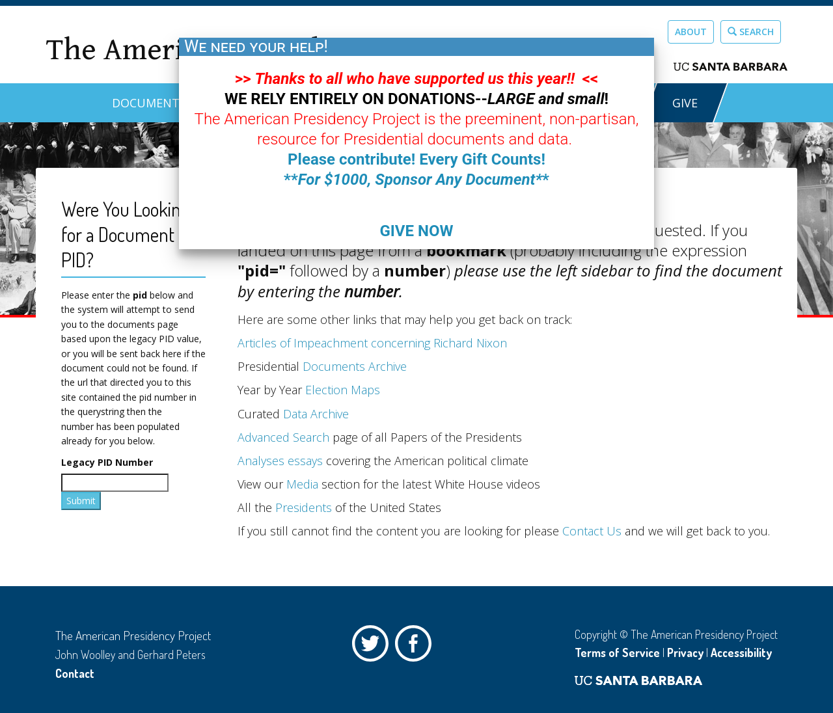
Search (751, 31)
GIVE (685, 103)
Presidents (303, 507)
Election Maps (342, 389)
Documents (149, 103)
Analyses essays (280, 460)
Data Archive (316, 414)
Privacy (685, 652)
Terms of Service (617, 652)
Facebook (416, 646)
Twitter (373, 646)
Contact (74, 673)
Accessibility (741, 652)
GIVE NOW (416, 231)
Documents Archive (355, 366)
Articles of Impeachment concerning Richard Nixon (372, 343)
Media (302, 484)
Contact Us (591, 531)
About (691, 31)
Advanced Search (283, 437)
